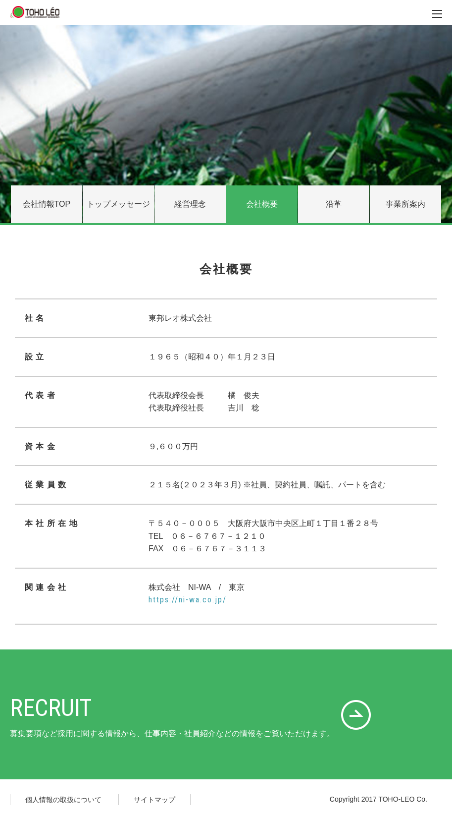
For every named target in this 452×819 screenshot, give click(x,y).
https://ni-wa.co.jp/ (188, 599)
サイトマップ (154, 800)
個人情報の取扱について (63, 800)
